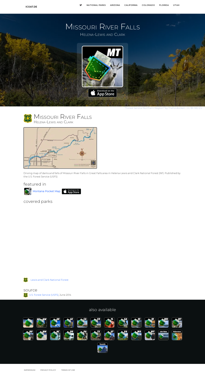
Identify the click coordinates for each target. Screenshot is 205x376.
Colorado (148, 5)
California (131, 5)
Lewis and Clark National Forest (49, 280)
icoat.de (31, 6)
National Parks (96, 5)
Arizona (115, 5)
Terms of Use (68, 370)
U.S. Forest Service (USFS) (44, 295)
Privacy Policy (48, 370)
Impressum (29, 370)
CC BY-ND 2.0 (194, 108)
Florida (164, 5)
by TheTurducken (155, 108)
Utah (176, 5)
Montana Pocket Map (46, 191)
